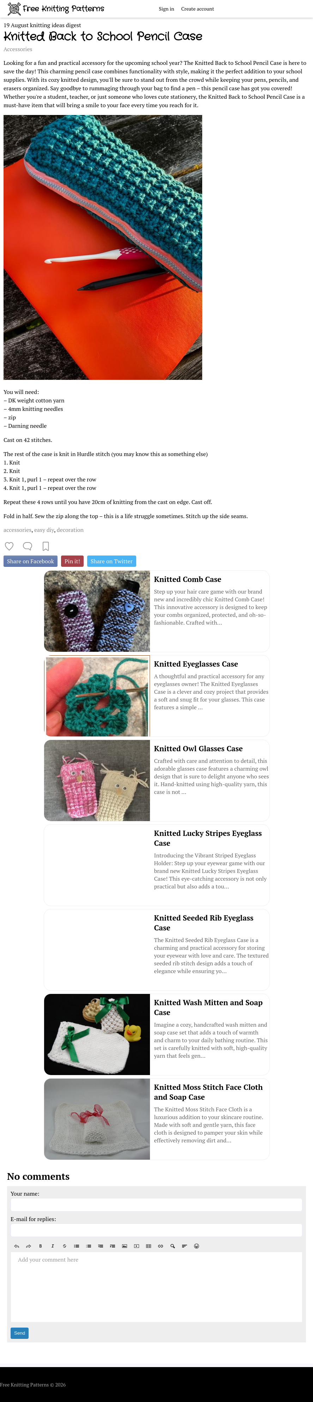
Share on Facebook (30, 561)
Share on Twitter (112, 561)
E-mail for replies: (33, 1219)
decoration (70, 530)
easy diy (44, 530)
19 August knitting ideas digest (42, 25)
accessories (17, 530)
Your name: (25, 1193)
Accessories (18, 49)
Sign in (166, 8)
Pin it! (72, 561)
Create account (197, 8)
